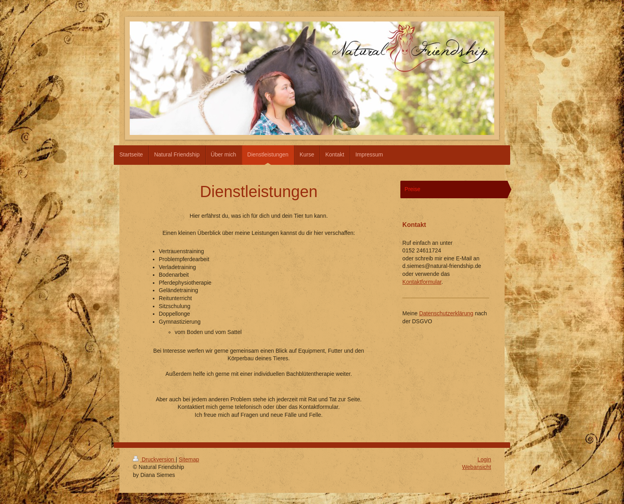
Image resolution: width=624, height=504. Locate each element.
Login (484, 459)
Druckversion (154, 459)
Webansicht (476, 467)
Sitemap (189, 459)
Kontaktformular (421, 282)
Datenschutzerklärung (446, 313)
